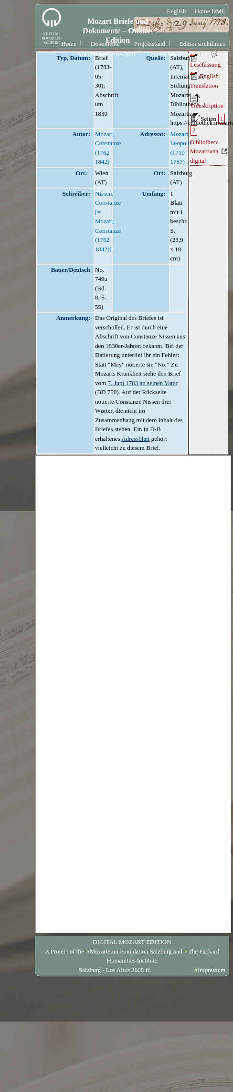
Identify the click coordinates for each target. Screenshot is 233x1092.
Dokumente (105, 43)
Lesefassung (205, 61)
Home (68, 43)
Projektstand (149, 43)
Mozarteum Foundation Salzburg (131, 951)
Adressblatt (135, 438)
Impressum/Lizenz (173, 54)
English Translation (204, 80)
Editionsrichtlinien (203, 43)
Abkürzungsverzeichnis (106, 54)
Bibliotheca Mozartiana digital (204, 151)
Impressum (211, 969)
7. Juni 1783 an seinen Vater (142, 383)
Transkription (206, 101)
